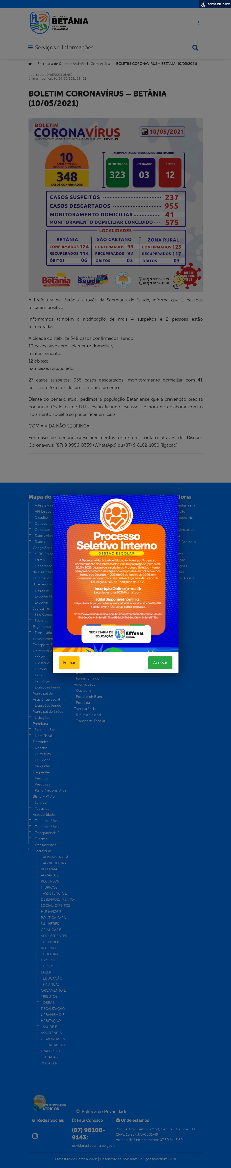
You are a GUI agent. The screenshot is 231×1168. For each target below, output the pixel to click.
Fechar (69, 662)
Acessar (160, 662)
